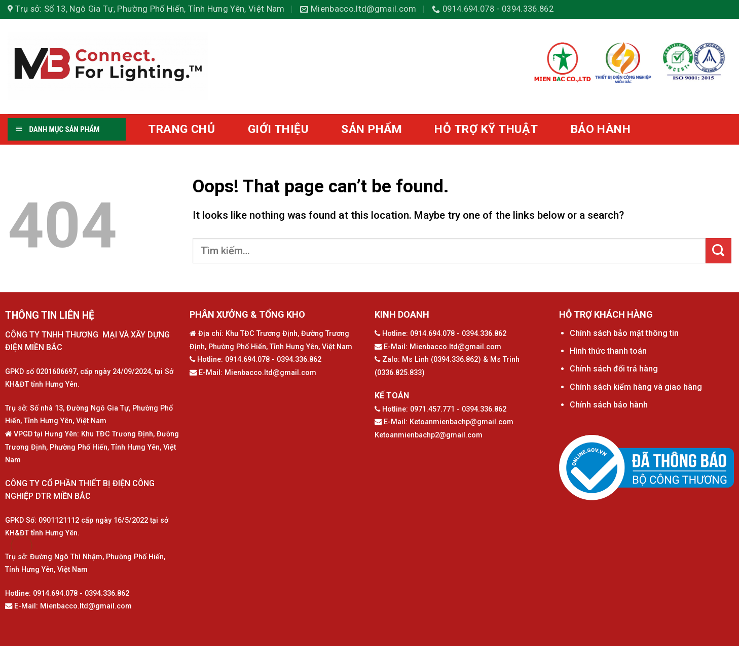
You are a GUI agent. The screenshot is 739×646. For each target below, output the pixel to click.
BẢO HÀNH (601, 129)
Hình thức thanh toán (608, 351)
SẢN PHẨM (371, 129)
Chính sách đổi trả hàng (614, 368)
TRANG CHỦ (181, 129)
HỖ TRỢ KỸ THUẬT (486, 129)
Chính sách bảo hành (609, 405)
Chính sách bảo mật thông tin (624, 333)
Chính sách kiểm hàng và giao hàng (636, 387)
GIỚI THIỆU (278, 129)
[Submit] (718, 250)
